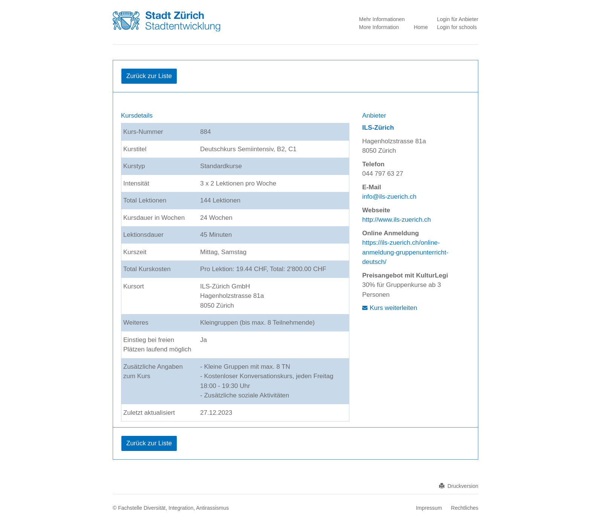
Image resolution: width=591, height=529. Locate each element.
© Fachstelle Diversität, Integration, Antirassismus (171, 508)
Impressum (429, 508)
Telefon (373, 164)
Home (421, 27)
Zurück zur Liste (149, 76)
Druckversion (458, 486)
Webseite (376, 210)
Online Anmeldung (390, 233)
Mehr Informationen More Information (381, 23)
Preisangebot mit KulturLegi (405, 275)
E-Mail (371, 187)
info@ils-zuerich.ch (389, 196)
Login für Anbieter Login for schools (457, 23)
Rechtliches (464, 508)
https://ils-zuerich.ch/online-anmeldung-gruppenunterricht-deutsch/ (405, 252)
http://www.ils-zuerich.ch (396, 219)
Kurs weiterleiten (393, 307)
